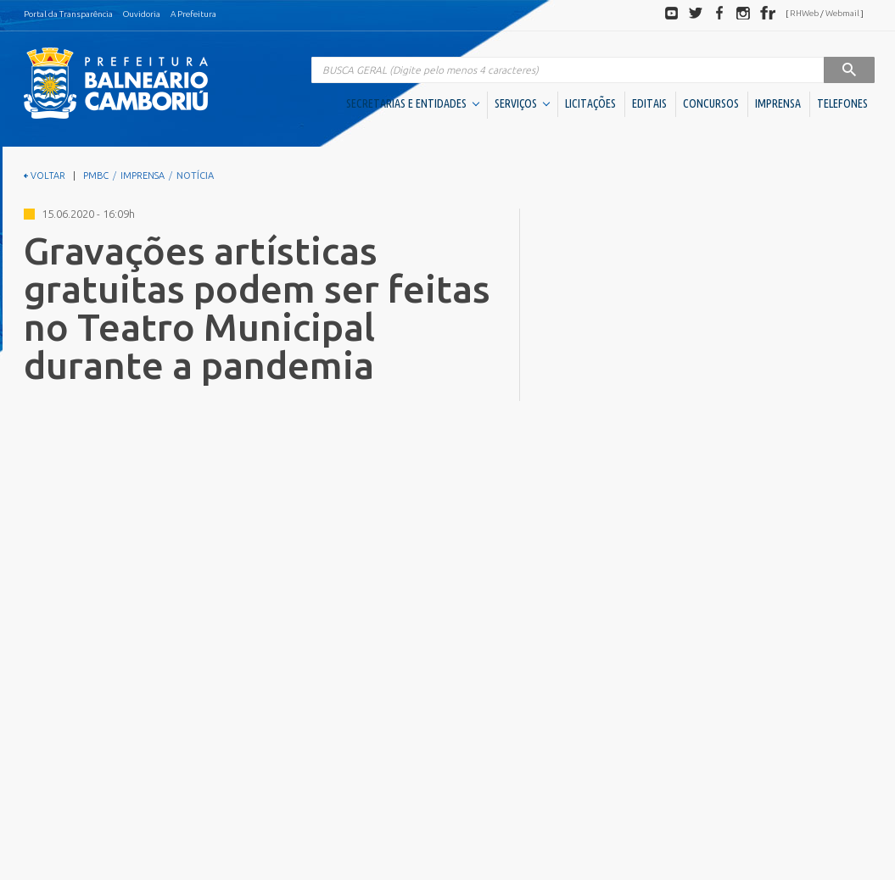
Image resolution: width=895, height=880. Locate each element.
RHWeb (804, 13)
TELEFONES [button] (842, 103)
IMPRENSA (778, 103)
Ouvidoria (141, 14)
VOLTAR (44, 175)
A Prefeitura (193, 14)
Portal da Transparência (68, 14)
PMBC (96, 175)
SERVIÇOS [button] (522, 103)
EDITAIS (649, 103)
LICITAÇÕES (590, 103)
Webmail (842, 13)
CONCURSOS (711, 103)
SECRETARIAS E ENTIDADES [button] (412, 103)
